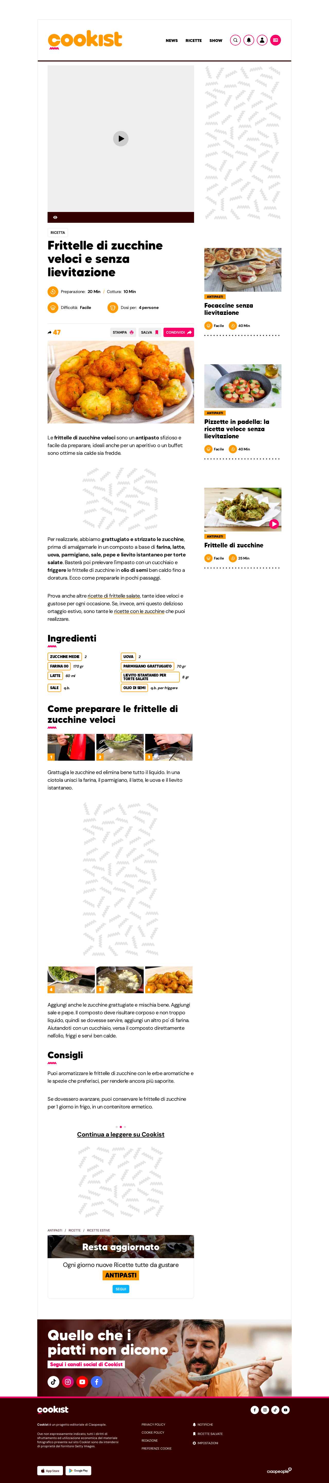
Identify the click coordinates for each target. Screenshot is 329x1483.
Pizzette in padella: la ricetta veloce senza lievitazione (236, 429)
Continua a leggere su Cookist (120, 1134)
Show (215, 40)
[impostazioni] (242, 1443)
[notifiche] (242, 1425)
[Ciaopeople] (279, 1471)
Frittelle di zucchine (233, 545)
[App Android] (78, 1470)
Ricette (194, 40)
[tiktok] (53, 1382)
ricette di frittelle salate (114, 595)
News (172, 40)
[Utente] (262, 40)
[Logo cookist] (85, 40)
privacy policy (153, 1425)
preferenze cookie (157, 1448)
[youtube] (82, 1382)
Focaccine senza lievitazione (228, 309)
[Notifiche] (248, 40)
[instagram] (68, 1382)
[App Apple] (50, 1470)
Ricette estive (98, 1230)
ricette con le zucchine (139, 611)
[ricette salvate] (242, 1434)
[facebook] (97, 1382)
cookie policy (153, 1433)
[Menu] (275, 40)
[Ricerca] (235, 40)
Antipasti (55, 1230)
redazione (150, 1440)
